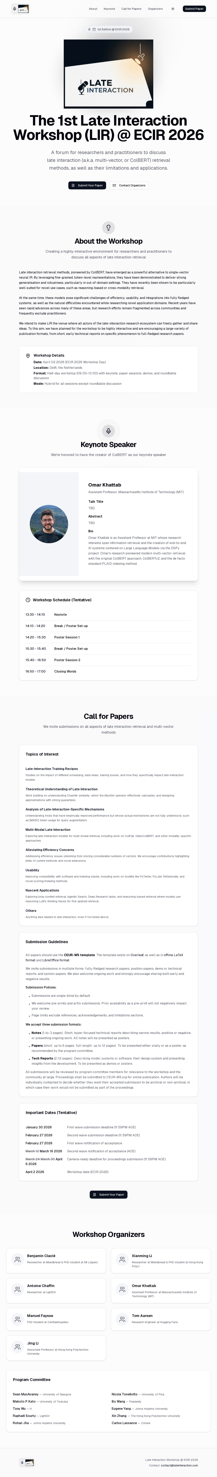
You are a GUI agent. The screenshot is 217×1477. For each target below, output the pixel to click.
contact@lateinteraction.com (179, 1465)
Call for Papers (131, 9)
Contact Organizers (129, 185)
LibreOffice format (55, 960)
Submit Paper (194, 9)
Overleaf (137, 955)
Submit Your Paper (87, 185)
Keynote (109, 9)
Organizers (155, 9)
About (93, 9)
